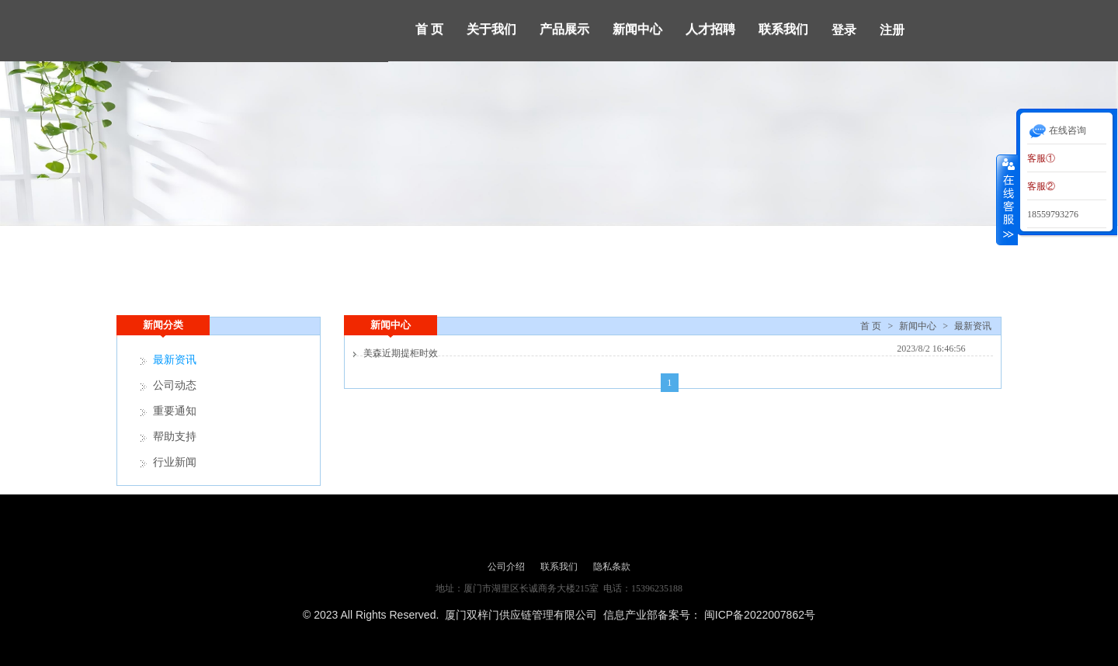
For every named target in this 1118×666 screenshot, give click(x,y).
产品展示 (564, 29)
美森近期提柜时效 (400, 353)
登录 (844, 29)
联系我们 (783, 29)
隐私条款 (611, 566)
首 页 (429, 29)
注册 (892, 29)
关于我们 (491, 29)
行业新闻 (174, 462)
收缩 (1007, 199)
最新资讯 (972, 326)
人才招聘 (710, 29)
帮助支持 (174, 436)
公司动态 (174, 385)
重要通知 (174, 411)
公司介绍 (506, 566)
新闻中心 (637, 29)
